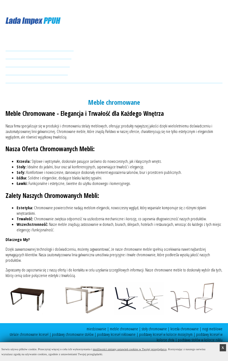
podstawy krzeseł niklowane (116, 334)
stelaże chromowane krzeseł (29, 334)
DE (27, 6)
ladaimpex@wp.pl (31, 88)
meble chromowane (124, 328)
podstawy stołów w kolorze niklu (200, 339)
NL (34, 6)
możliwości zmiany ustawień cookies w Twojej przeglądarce (130, 349)
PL (7, 6)
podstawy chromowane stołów (73, 334)
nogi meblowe (212, 328)
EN (20, 6)
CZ (46, 6)
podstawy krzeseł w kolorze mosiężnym (166, 334)
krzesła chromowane (184, 328)
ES (13, 6)
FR (40, 6)
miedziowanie (96, 328)
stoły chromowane (154, 328)
